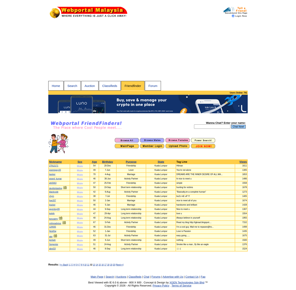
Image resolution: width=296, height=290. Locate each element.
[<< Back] (64, 265)
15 (100, 265)
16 (102, 265)
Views (243, 161)
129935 (52, 227)
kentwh (52, 240)
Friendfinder (133, 86)
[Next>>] (120, 265)
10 (85, 265)
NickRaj (52, 231)
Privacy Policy (161, 285)
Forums (156, 276)
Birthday (107, 161)
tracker (52, 205)
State (161, 161)
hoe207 (52, 200)
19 (111, 265)
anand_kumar (55, 179)
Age (94, 161)
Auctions (121, 276)
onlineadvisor (55, 223)
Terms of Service (181, 285)
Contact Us (192, 276)
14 (97, 265)
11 (88, 265)
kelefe (52, 213)
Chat (146, 276)
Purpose (131, 161)
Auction (90, 86)
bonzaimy (53, 219)
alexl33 (52, 249)
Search (72, 86)
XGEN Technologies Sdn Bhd (186, 282)
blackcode (53, 192)
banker (52, 174)
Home (56, 86)
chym (51, 196)
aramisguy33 (55, 170)
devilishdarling (55, 188)
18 (108, 265)
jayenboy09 (54, 209)
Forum (152, 86)
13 (94, 265)
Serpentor (53, 244)
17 (105, 265)
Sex (79, 161)
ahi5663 (53, 183)
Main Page (97, 276)
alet (50, 236)
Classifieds (109, 86)
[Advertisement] (148, 50)
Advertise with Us (173, 276)
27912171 (53, 166)
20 (114, 265)
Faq (203, 276)
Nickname (55, 161)
